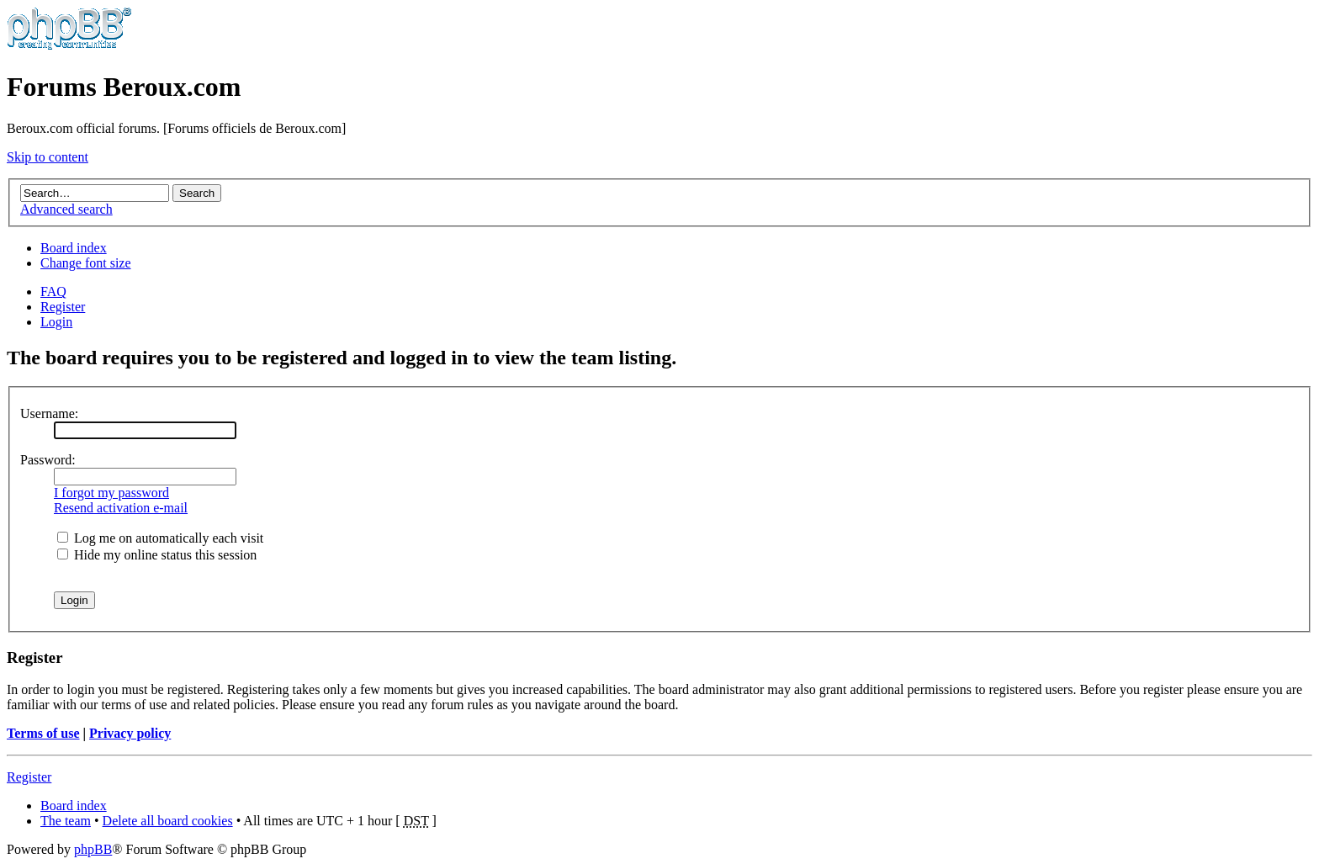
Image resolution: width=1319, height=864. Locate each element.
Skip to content (47, 157)
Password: (48, 460)
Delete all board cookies (168, 821)
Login (56, 322)
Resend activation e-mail (121, 508)
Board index (73, 248)
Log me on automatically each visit (160, 538)
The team (65, 821)
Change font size (85, 263)
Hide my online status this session (157, 555)
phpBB (93, 849)
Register (62, 306)
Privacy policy (130, 733)
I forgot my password (111, 492)
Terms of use (43, 733)
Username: (49, 413)
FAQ (53, 291)
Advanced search (66, 209)
